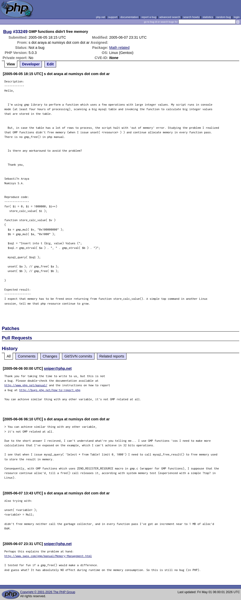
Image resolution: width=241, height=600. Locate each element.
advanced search (169, 17)
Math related (119, 48)
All (9, 356)
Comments (27, 356)
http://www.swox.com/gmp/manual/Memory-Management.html (48, 556)
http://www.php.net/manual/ (25, 385)
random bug (223, 17)
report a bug (148, 17)
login (237, 17)
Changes (50, 356)
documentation (129, 17)
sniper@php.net (58, 368)
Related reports (111, 356)
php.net (100, 17)
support (112, 17)
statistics (208, 17)
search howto (191, 17)
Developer (31, 64)
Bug (7, 31)
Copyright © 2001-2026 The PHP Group (47, 592)
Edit (50, 64)
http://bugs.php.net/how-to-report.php (50, 390)
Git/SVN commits (78, 356)
